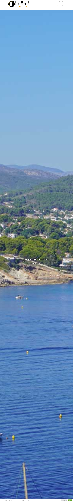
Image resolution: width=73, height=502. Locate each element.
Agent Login (61, 1)
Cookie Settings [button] (64, 500)
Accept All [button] (69, 500)
